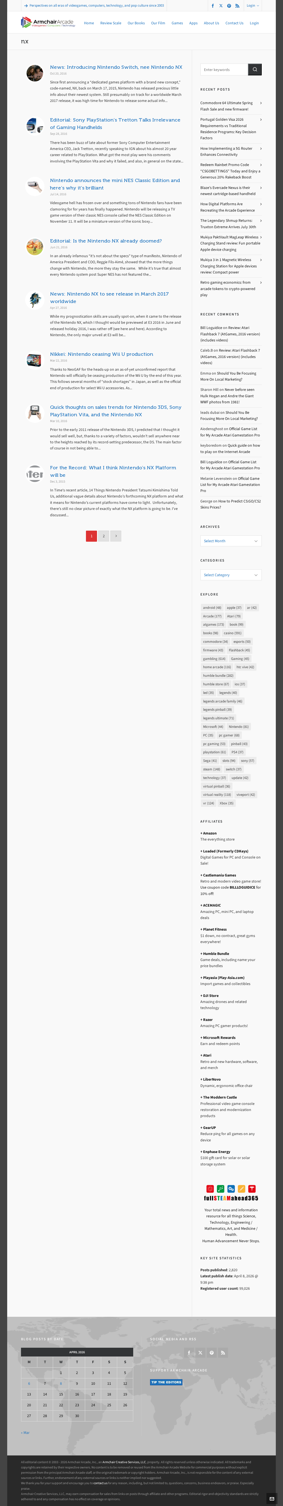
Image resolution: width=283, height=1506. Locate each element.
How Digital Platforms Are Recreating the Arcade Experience (227, 207)
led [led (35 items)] (208, 692)
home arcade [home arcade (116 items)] (217, 667)
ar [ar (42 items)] (252, 607)
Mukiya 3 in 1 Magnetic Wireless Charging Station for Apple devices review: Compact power (228, 266)
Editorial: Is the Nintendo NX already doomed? (106, 241)
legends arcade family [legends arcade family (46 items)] (222, 701)
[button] (255, 69)
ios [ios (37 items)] (240, 684)
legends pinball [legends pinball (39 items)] (217, 709)
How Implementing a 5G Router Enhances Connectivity (226, 151)
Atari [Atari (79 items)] (234, 616)
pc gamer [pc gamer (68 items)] (229, 735)
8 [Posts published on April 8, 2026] (61, 1383)
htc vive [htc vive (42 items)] (245, 667)
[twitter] (221, 5)
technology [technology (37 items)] (214, 777)
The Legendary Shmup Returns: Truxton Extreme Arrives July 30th (228, 223)
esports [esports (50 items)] (242, 641)
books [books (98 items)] (210, 633)
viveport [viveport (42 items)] (246, 794)
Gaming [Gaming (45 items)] (240, 658)
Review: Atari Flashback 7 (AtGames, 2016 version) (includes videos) (230, 334)
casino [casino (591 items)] (233, 633)
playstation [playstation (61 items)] (214, 752)
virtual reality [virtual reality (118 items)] (217, 794)
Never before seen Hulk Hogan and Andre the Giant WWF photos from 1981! (227, 396)
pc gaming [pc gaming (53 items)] (214, 743)
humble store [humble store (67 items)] (216, 684)
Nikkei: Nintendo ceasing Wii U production (101, 354)
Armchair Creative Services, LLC (124, 1462)
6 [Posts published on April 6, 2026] (29, 1383)
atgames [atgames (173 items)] (213, 624)
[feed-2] (238, 6)
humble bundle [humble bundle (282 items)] (218, 675)
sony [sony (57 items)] (247, 760)
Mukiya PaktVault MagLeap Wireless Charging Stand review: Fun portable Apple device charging (230, 243)
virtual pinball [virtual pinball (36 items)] (216, 786)
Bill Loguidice (211, 327)
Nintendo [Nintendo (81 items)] (239, 726)
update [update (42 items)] (240, 777)
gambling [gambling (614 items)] (214, 658)
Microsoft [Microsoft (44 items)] (213, 726)
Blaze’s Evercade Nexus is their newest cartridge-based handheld (228, 190)
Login (253, 5)
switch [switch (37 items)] (234, 769)
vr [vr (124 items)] (208, 803)
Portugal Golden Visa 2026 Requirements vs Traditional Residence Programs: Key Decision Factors (228, 129)
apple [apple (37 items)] (234, 607)
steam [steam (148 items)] (211, 769)
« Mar (25, 1432)
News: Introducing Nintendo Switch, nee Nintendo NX (116, 67)
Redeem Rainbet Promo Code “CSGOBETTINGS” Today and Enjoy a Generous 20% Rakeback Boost (230, 171)
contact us (100, 1483)
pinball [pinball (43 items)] (239, 743)
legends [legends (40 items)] (228, 692)
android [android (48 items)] (212, 607)
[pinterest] (230, 6)
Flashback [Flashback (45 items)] (239, 650)
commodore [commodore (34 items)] (215, 641)
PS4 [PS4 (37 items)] (237, 752)
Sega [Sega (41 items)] (210, 760)
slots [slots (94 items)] (228, 760)
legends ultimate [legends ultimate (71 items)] (218, 718)
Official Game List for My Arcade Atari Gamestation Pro (230, 485)
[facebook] (213, 6)
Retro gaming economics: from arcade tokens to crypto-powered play (227, 288)
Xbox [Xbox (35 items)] (227, 803)
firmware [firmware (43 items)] (213, 650)
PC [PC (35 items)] (208, 735)
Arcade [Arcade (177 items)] (212, 616)
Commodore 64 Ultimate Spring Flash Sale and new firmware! (226, 106)
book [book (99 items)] (236, 624)
